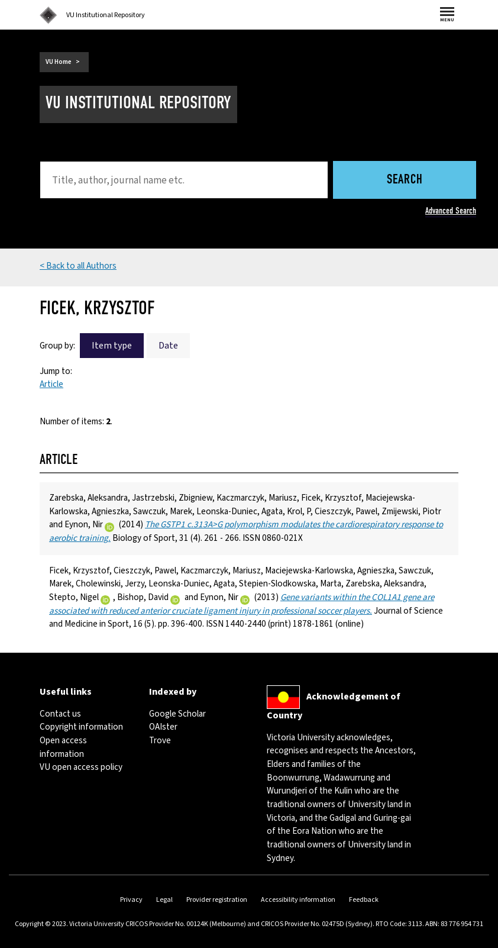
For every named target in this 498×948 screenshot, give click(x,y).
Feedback (364, 900)
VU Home (59, 61)
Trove (160, 740)
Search (405, 180)
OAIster (163, 727)
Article (51, 384)
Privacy (131, 900)
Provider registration (216, 900)
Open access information (63, 747)
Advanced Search (450, 210)
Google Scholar (177, 714)
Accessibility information (298, 900)
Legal (164, 900)
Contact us (60, 714)
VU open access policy (81, 767)
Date (168, 345)
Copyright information (81, 727)
